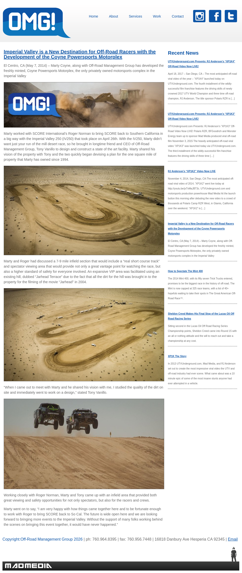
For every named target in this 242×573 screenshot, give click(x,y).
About (113, 16)
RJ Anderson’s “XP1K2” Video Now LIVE (192, 171)
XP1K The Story (177, 356)
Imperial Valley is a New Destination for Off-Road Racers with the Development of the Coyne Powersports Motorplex (80, 54)
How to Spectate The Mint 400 (185, 271)
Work (157, 16)
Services (135, 16)
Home (93, 16)
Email (233, 539)
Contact (178, 16)
